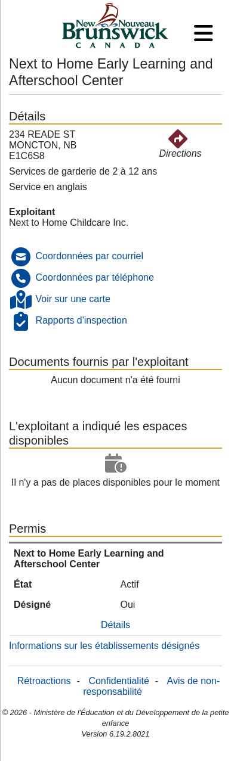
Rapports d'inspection (81, 320)
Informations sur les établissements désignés (104, 646)
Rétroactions (44, 681)
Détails (115, 625)
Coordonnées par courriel (89, 256)
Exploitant (32, 212)
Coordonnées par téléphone (94, 277)
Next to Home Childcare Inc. (68, 223)
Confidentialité (118, 681)
